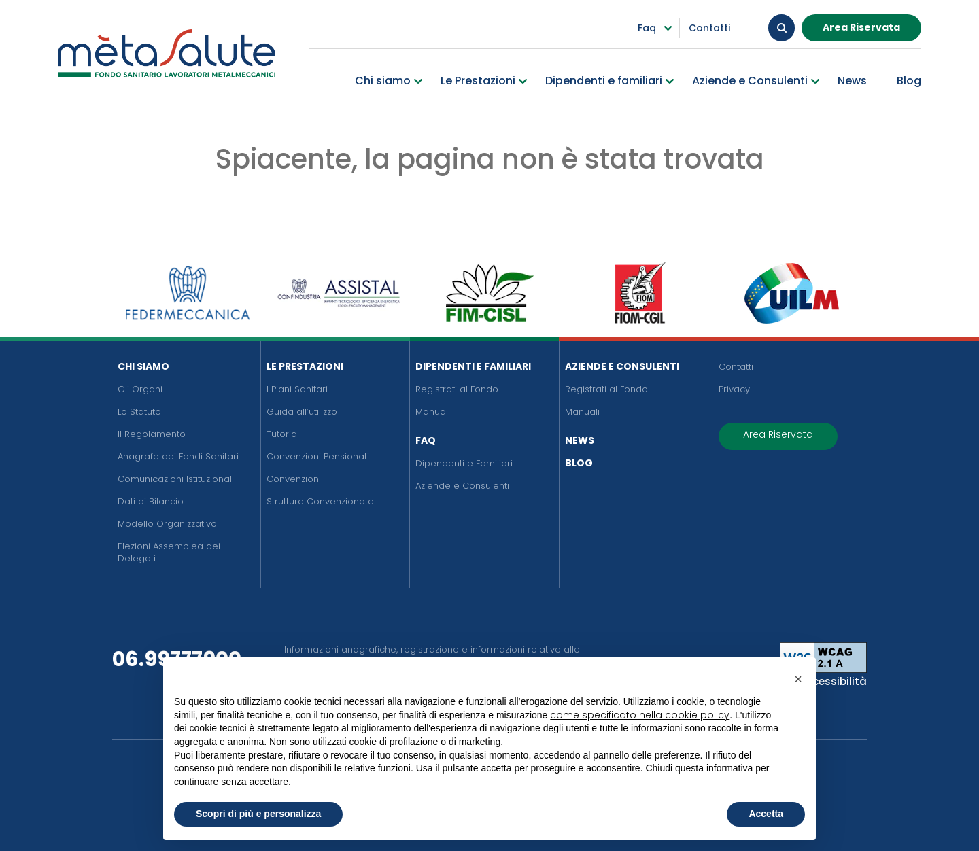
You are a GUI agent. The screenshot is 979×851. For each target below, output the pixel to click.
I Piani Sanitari (297, 389)
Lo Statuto (139, 411)
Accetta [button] (766, 813)
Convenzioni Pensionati (318, 456)
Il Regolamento (152, 434)
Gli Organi (140, 389)
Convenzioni (294, 478)
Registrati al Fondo (456, 389)
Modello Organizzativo (167, 523)
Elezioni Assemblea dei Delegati (169, 552)
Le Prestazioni (305, 366)
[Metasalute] (166, 53)
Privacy (734, 389)
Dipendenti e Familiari (473, 366)
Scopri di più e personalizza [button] (258, 813)
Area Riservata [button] (861, 26)
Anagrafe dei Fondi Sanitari (178, 456)
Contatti (736, 366)
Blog (579, 463)
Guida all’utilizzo (302, 411)
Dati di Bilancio (151, 501)
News (579, 440)
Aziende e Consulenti (462, 485)
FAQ (425, 440)
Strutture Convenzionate (320, 501)
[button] (798, 679)
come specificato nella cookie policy (639, 715)
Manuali (432, 411)
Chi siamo (143, 366)
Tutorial (283, 434)
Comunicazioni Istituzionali (176, 478)
